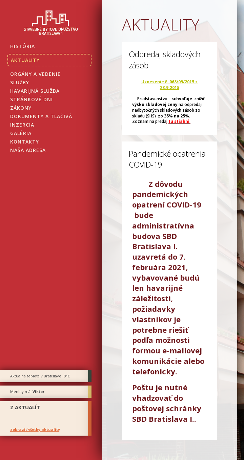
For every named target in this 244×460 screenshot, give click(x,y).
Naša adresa (28, 150)
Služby (19, 82)
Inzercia (22, 125)
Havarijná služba (35, 91)
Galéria (21, 133)
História (22, 46)
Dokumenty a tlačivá (41, 116)
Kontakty (24, 141)
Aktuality (25, 60)
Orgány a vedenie (35, 74)
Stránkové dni (31, 99)
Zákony (21, 108)
